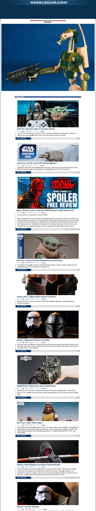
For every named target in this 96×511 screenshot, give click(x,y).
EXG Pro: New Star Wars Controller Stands (36, 129)
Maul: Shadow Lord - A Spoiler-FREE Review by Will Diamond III (45, 210)
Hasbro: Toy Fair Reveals (28, 507)
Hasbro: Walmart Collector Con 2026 (33, 340)
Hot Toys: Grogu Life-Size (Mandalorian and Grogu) (39, 260)
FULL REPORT (21, 138)
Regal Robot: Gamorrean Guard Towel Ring (36, 386)
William (23, 212)
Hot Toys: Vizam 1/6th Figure (29, 423)
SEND (78, 138)
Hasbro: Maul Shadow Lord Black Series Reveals (38, 465)
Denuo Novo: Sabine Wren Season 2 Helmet (36, 297)
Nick (23, 131)
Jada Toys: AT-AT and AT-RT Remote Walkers (37, 163)
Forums (42, 131)
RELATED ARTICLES (75, 229)
